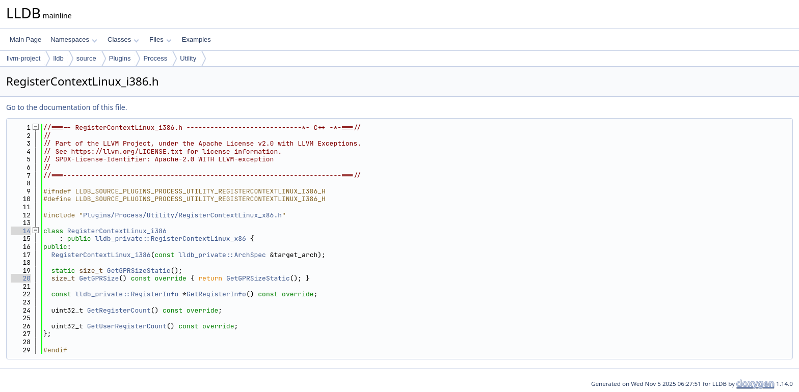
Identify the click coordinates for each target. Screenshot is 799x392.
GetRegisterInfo (216, 294)
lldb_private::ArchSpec (222, 254)
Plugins (120, 58)
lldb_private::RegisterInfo (126, 294)
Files (160, 39)
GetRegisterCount (119, 310)
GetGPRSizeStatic (139, 270)
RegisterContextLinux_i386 (117, 231)
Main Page (25, 39)
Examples (196, 39)
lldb (58, 58)
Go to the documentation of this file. (66, 107)
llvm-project (23, 58)
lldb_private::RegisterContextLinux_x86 (170, 238)
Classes (123, 39)
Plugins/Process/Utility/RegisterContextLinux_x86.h (182, 215)
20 (21, 278)
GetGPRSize (99, 278)
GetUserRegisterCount (127, 326)
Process (155, 58)
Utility (188, 58)
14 (21, 231)
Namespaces (73, 39)
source (86, 58)
